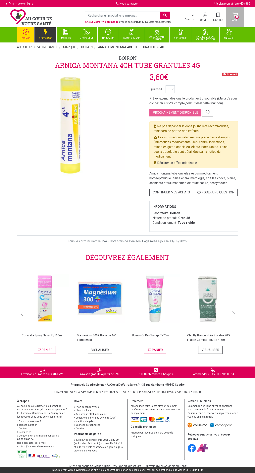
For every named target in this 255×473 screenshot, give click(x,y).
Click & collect (82, 410)
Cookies (79, 428)
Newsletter (24, 432)
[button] (21, 313)
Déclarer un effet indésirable (177, 163)
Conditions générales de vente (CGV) (95, 417)
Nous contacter (129, 3)
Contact (22, 428)
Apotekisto (165, 466)
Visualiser (100, 350)
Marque (69, 47)
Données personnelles (87, 425)
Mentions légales (84, 421)
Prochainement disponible (175, 112)
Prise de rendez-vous (86, 407)
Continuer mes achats (171, 192)
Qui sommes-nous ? (29, 421)
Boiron (128, 58)
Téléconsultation (27, 425)
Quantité (155, 89)
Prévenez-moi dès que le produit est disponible (182, 98)
